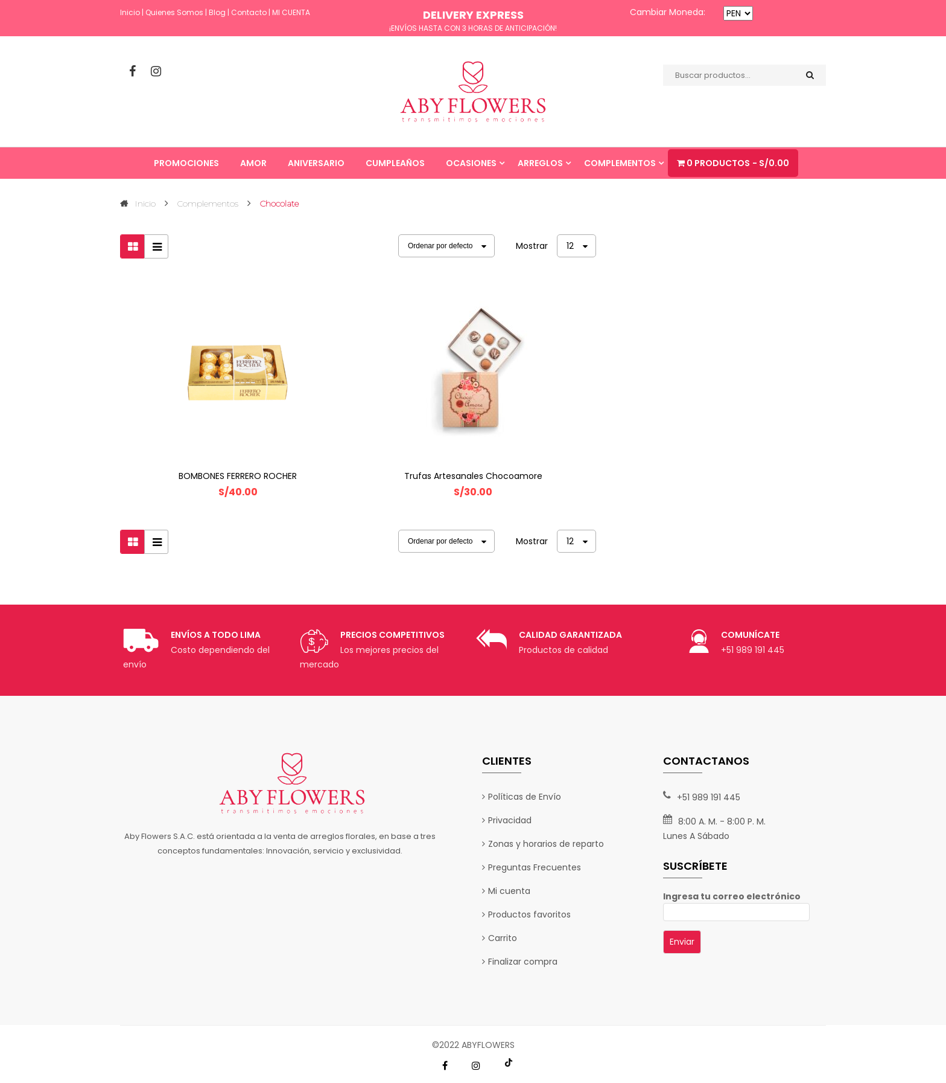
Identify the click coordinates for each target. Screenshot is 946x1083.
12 (570, 246)
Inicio (130, 12)
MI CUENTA (291, 12)
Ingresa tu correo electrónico (736, 904)
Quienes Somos (174, 12)
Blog (217, 12)
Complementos (207, 203)
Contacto (249, 12)
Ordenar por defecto (440, 246)
